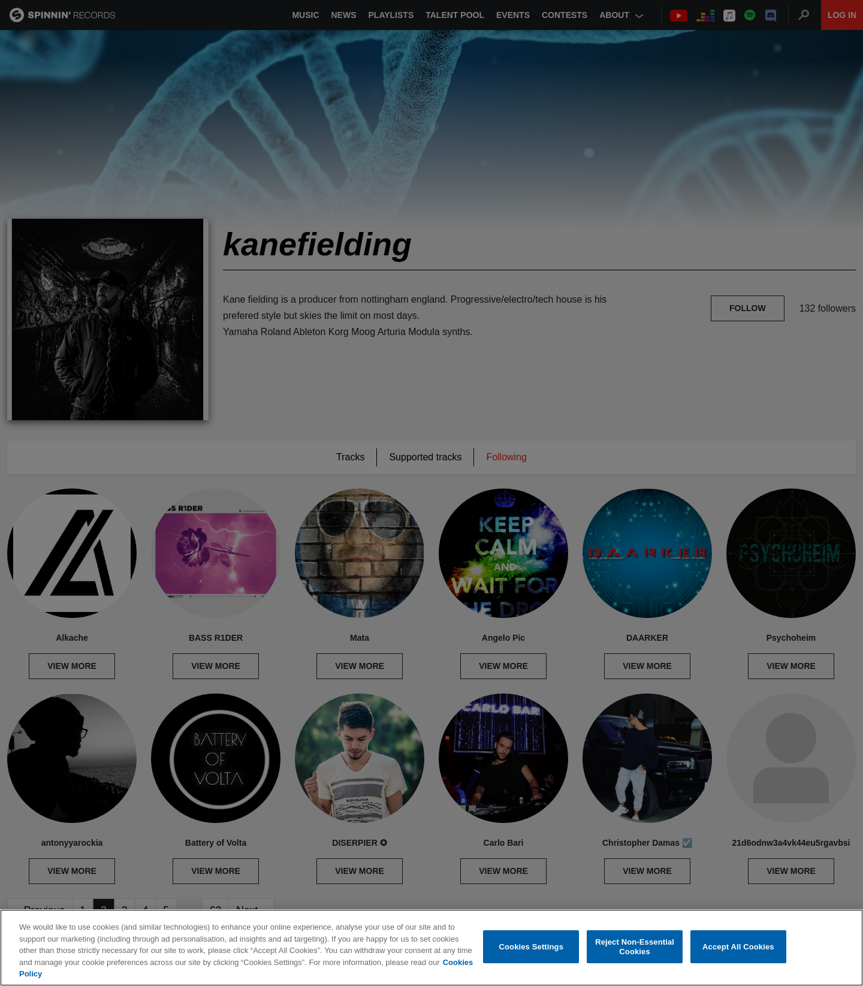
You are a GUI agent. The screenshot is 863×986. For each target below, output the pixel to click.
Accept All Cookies (738, 946)
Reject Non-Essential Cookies (634, 946)
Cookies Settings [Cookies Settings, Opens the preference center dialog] (531, 946)
